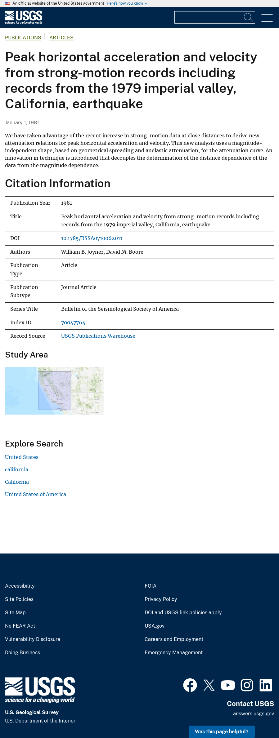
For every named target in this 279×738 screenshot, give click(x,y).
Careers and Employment (174, 639)
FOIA (150, 586)
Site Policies (19, 599)
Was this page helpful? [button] (222, 732)
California (17, 482)
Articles (61, 38)
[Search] (249, 17)
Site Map (15, 613)
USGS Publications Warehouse (98, 336)
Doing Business (22, 653)
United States (21, 457)
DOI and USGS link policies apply (183, 613)
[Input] (214, 17)
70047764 (73, 323)
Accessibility (20, 586)
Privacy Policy (161, 599)
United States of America (35, 494)
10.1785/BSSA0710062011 (91, 238)
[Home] (23, 23)
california (16, 469)
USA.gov (154, 626)
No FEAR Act (20, 626)
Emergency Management (174, 653)
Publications (23, 38)
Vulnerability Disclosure (32, 639)
